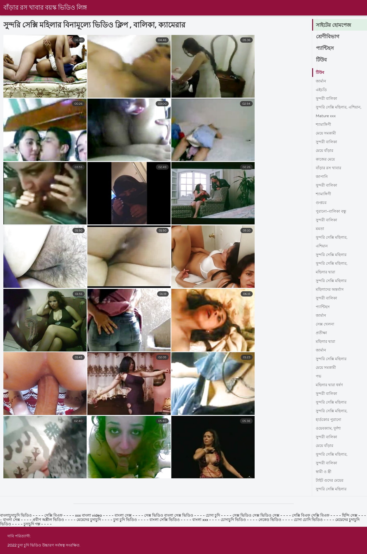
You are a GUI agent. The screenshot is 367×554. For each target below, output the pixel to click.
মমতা (320, 229)
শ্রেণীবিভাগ (328, 37)
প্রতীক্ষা (321, 333)
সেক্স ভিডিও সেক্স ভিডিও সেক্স (256, 550)
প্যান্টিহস (325, 48)
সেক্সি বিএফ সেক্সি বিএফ (311, 550)
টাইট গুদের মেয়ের (329, 481)
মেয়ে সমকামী (326, 133)
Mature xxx (326, 116)
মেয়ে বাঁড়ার (324, 151)
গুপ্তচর (321, 203)
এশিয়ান (322, 246)
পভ (318, 376)
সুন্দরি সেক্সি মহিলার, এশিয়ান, (338, 107)
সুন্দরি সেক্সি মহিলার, (332, 238)
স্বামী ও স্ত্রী (323, 472)
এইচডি (321, 90)
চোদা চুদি (213, 550)
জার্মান (321, 81)
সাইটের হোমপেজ (334, 25)
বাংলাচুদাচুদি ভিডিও (16, 550)
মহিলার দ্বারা (325, 272)
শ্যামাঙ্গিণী (323, 125)
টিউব (321, 60)
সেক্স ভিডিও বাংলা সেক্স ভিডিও (168, 550)
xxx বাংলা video (89, 550)
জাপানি (322, 177)
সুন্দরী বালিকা (326, 99)
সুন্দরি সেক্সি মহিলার (331, 255)
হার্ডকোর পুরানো (328, 420)
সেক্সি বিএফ (54, 550)
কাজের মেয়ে (325, 160)
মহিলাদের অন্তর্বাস (330, 290)
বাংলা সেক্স (123, 550)
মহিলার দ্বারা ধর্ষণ (329, 385)
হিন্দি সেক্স (350, 550)
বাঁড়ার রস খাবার (328, 168)
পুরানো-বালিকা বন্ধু (331, 212)
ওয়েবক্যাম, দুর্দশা (328, 429)
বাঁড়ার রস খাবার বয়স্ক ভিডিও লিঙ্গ (45, 8)
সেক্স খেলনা (325, 324)
